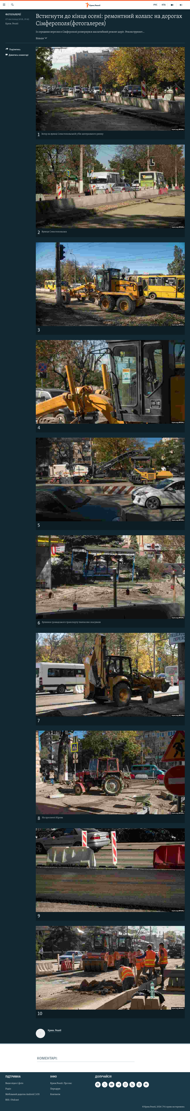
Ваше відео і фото (14, 1083)
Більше (41, 38)
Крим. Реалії (11, 24)
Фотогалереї (13, 14)
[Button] (13, 50)
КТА (164, 5)
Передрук (55, 1089)
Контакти (55, 1094)
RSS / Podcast (12, 1100)
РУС (155, 5)
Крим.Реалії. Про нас (61, 1083)
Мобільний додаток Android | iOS (22, 1094)
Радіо (8, 1089)
